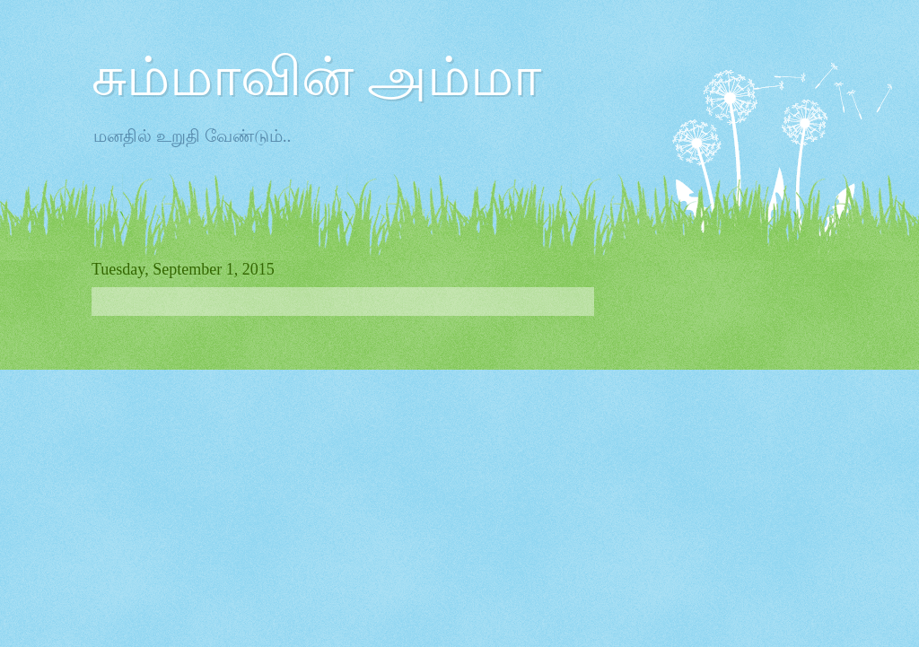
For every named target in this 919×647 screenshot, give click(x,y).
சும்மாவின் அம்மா (316, 77)
